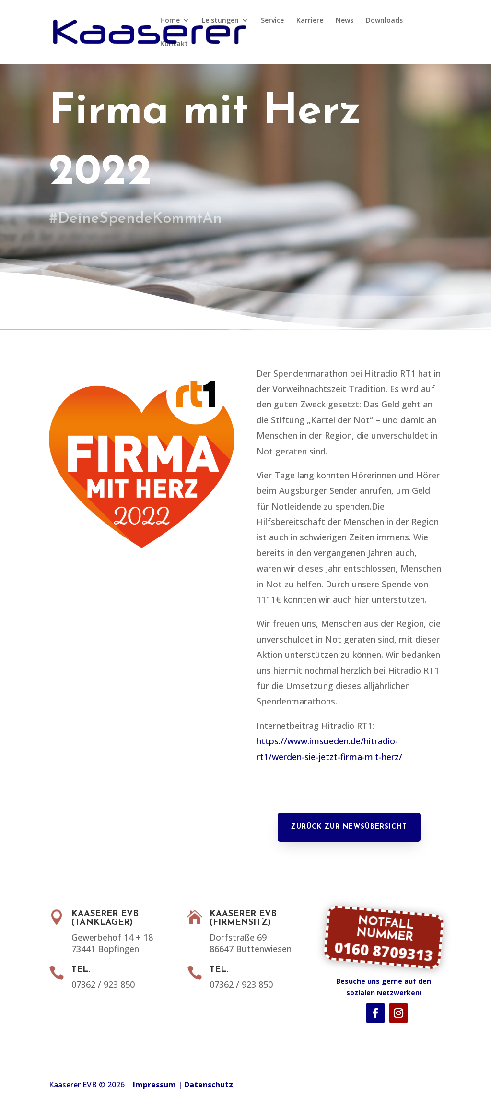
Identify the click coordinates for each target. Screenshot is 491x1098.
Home (170, 20)
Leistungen (220, 20)
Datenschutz (208, 1084)
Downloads (384, 20)
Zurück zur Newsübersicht (349, 827)
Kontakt (174, 44)
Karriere (309, 20)
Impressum (154, 1084)
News (344, 20)
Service (272, 20)
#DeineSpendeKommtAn (142, 219)
